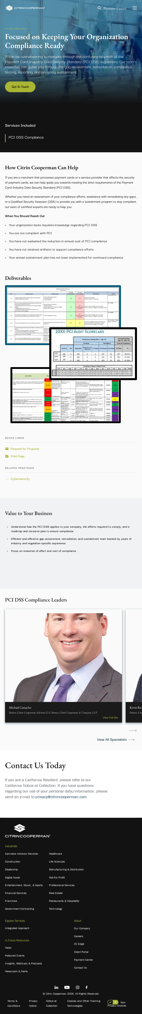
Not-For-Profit (57, 877)
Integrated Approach (17, 928)
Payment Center (114, 8)
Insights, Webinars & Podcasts (23, 963)
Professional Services (62, 885)
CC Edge (79, 943)
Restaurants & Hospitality (64, 900)
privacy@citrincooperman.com (61, 797)
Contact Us (80, 967)
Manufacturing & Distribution (66, 869)
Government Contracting (19, 908)
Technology (55, 908)
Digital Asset (12, 877)
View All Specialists (112, 739)
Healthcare (55, 853)
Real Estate (56, 893)
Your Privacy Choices (117, 1004)
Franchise (11, 900)
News (8, 947)
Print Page (17, 456)
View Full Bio (110, 717)
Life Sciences (57, 861)
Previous (9, 731)
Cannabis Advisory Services (21, 853)
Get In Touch (20, 86)
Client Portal (81, 951)
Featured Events (15, 955)
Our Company (82, 928)
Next (133, 731)
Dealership (11, 869)
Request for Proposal (25, 448)
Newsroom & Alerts (16, 971)
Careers (78, 936)
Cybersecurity (20, 478)
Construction (12, 861)
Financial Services (16, 893)
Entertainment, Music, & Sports (24, 885)
